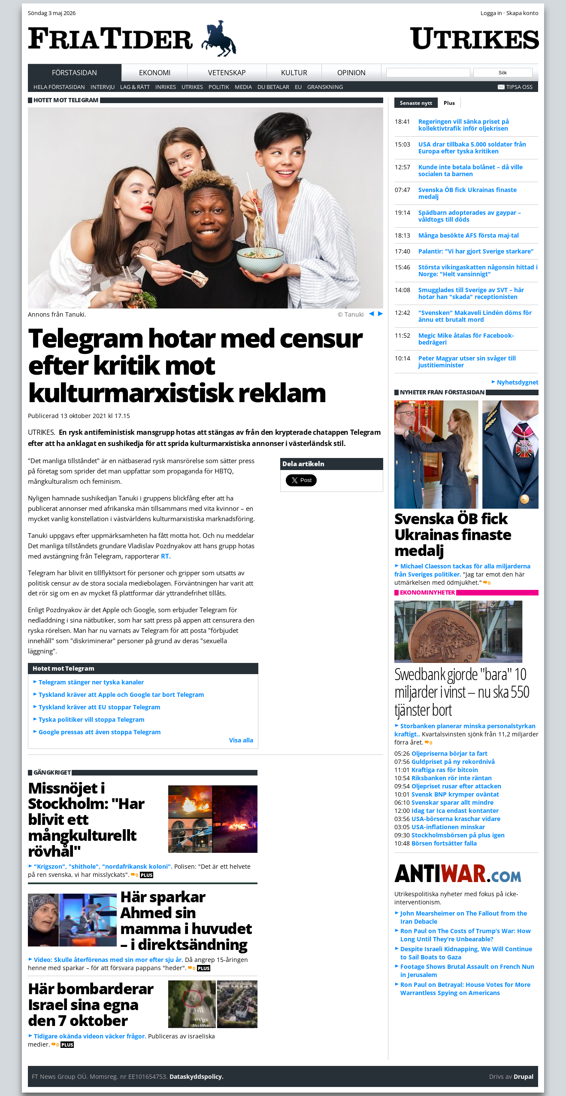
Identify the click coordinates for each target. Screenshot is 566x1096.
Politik (219, 87)
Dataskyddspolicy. (196, 1076)
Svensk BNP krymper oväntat (455, 794)
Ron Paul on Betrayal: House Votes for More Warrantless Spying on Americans (465, 988)
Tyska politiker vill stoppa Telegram (92, 719)
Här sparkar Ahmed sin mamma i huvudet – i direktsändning (186, 920)
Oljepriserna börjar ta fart (449, 753)
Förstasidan (74, 72)
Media (243, 87)
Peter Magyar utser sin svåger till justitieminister (467, 361)
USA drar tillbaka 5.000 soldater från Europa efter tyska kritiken (472, 147)
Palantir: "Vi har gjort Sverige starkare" (476, 251)
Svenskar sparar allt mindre (452, 802)
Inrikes (165, 87)
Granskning (325, 87)
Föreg (370, 313)
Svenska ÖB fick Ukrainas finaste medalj (467, 193)
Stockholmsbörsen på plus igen (458, 835)
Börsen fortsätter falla (444, 843)
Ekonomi (154, 72)
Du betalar (273, 87)
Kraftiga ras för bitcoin (445, 770)
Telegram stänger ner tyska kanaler (91, 682)
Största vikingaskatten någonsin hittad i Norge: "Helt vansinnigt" (478, 270)
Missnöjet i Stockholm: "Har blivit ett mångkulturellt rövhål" (86, 819)
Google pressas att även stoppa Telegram (100, 732)
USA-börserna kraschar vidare (456, 819)
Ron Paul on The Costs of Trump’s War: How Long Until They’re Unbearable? (465, 935)
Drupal (523, 1076)
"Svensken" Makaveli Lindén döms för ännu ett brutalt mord (475, 316)
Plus (449, 103)
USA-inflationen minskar (448, 827)
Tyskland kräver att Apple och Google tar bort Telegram (121, 694)
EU (298, 87)
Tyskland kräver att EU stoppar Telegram (99, 707)
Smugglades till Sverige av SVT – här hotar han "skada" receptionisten (471, 293)
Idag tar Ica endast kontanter (455, 810)
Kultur (294, 72)
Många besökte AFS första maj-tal (468, 235)
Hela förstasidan (59, 87)
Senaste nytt (419, 102)
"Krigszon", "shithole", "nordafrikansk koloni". (103, 866)
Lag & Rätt (135, 87)
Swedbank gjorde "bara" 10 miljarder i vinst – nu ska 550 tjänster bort (462, 691)
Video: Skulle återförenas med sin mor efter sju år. (108, 960)
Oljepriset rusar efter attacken (456, 786)
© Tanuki (351, 314)
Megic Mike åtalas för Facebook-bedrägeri (466, 338)
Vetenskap (227, 72)
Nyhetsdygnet (518, 382)
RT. (166, 556)
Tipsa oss (519, 87)
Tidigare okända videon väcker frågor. (90, 1036)
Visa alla (241, 740)
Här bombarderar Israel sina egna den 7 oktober (90, 1004)
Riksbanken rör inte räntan (452, 778)
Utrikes (192, 87)
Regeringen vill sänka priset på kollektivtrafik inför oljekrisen (463, 124)
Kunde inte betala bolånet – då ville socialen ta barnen (470, 170)
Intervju (103, 87)
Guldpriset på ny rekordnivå (453, 761)
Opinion (351, 72)
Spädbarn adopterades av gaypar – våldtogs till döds (469, 215)
